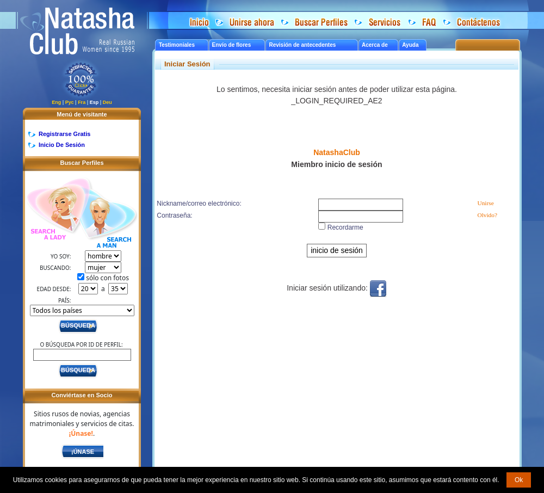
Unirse (485, 203)
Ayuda (410, 45)
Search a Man (108, 219)
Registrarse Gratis (64, 134)
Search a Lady (52, 210)
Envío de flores (231, 45)
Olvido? (487, 215)
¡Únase (82, 451)
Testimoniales (177, 45)
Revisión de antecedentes (302, 45)
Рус (69, 102)
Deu (107, 102)
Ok (519, 480)
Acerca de (375, 45)
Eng (56, 102)
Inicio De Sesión (62, 144)
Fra (81, 102)
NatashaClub (336, 152)
